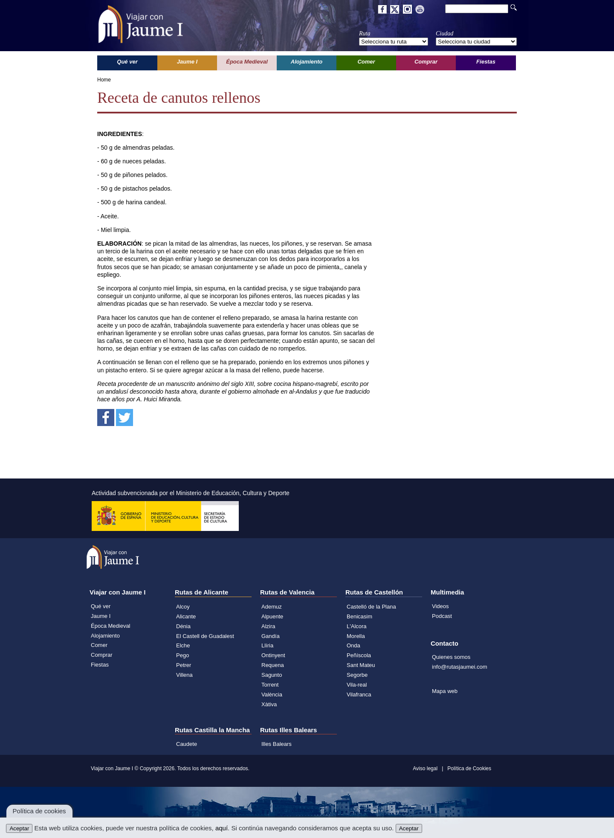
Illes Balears (276, 744)
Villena (184, 675)
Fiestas (100, 664)
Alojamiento (105, 635)
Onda (353, 645)
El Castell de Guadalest (205, 636)
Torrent (269, 684)
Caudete (186, 744)
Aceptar (19, 828)
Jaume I (100, 616)
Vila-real (357, 684)
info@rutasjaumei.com (459, 667)
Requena (272, 665)
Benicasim (359, 616)
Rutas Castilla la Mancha (212, 730)
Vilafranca (359, 694)
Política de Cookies (469, 768)
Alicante (186, 616)
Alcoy (183, 606)
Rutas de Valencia (287, 592)
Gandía (270, 636)
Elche (183, 645)
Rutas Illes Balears (288, 730)
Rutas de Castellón (374, 592)
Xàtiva (269, 704)
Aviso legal (425, 768)
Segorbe (357, 675)
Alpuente (272, 616)
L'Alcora (357, 626)
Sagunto (271, 675)
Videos (440, 606)
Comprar (102, 655)
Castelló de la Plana (371, 606)
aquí (221, 828)
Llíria (267, 645)
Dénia (183, 626)
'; (393, 42)
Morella (356, 636)
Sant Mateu (361, 665)
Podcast (442, 616)
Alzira (268, 626)
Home (104, 80)
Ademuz (271, 606)
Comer (99, 645)
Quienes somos (451, 657)
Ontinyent (273, 655)
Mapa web (445, 691)
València (271, 694)
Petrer (183, 665)
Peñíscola (359, 655)
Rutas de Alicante (201, 592)
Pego (182, 655)
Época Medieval (110, 626)
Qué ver (100, 606)
